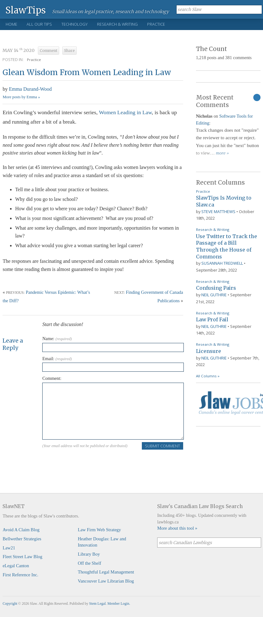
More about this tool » (177, 528)
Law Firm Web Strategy (99, 529)
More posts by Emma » (21, 97)
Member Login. (118, 603)
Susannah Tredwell (222, 263)
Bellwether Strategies (22, 538)
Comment (48, 50)
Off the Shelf (89, 563)
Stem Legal (97, 603)
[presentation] (89, 462)
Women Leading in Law (125, 112)
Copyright (10, 603)
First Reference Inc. (20, 574)
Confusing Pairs (216, 288)
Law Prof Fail (212, 319)
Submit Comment (162, 446)
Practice (156, 24)
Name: (57, 338)
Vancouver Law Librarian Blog (106, 581)
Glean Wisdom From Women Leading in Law (87, 72)
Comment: (51, 378)
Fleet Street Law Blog (22, 556)
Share (69, 50)
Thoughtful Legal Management (106, 571)
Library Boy (89, 554)
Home (11, 24)
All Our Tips (39, 24)
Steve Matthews (218, 211)
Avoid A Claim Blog (21, 529)
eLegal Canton (16, 565)
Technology (74, 24)
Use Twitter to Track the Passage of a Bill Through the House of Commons (226, 246)
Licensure (208, 351)
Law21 (9, 547)
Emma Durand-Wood (30, 89)
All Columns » (207, 376)
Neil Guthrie (214, 295)
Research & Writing (117, 24)
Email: (57, 358)
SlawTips (25, 10)
